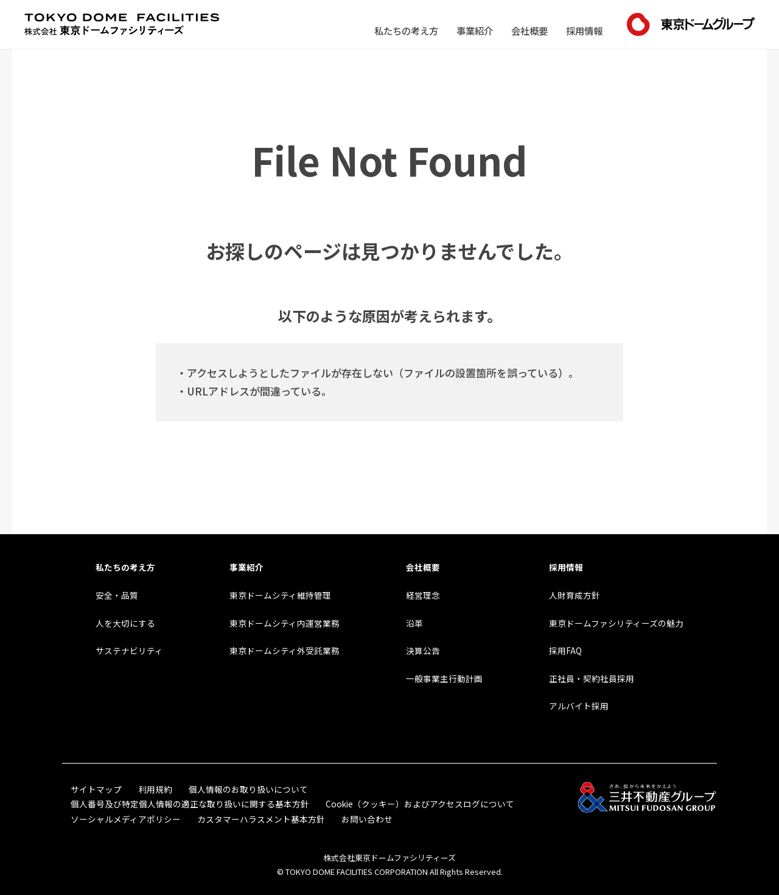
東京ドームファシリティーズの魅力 (616, 623)
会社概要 (529, 30)
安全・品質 (117, 595)
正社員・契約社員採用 (591, 678)
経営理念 (423, 595)
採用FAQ (565, 650)
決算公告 (423, 650)
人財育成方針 (574, 595)
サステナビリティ (129, 650)
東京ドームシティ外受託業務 (284, 650)
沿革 (414, 623)
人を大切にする (125, 623)
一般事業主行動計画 (444, 678)
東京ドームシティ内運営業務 (284, 623)
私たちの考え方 (406, 30)
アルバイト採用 (579, 706)
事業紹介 (474, 30)
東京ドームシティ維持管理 (280, 595)
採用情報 (584, 30)
